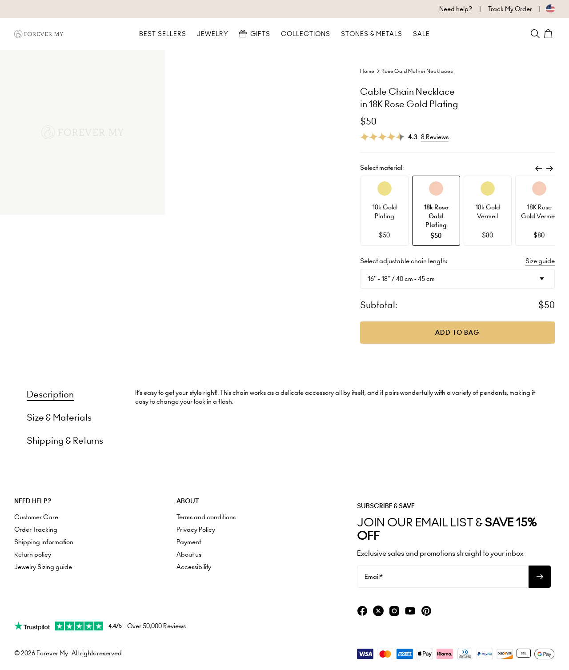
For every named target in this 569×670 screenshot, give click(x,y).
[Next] (549, 168)
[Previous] (538, 168)
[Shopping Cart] (549, 33)
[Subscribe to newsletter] (540, 577)
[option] (385, 211)
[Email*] (443, 576)
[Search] (535, 33)
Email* (374, 577)
